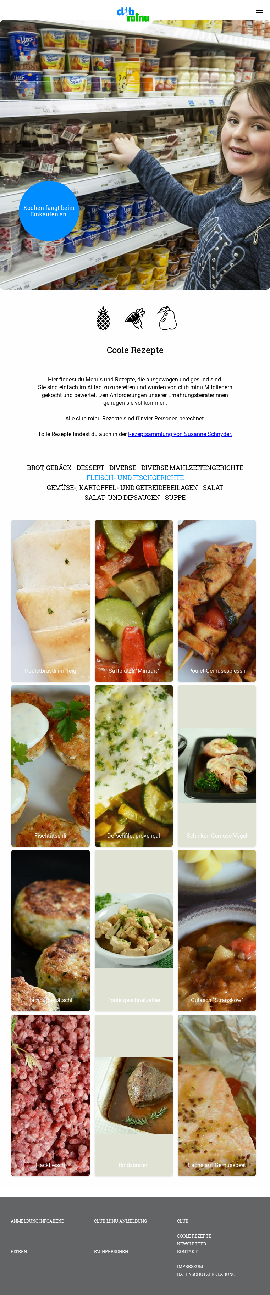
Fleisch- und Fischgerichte (135, 477)
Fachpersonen (111, 1251)
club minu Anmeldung (120, 1221)
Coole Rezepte (194, 1236)
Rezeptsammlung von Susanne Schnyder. (180, 434)
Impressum (190, 1266)
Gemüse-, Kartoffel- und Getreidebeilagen (122, 487)
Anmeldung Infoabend (37, 1221)
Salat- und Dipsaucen (122, 497)
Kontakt (187, 1251)
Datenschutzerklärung (206, 1274)
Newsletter (191, 1243)
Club (182, 1221)
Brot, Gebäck (49, 467)
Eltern (19, 1251)
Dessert (90, 467)
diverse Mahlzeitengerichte (192, 467)
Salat (213, 487)
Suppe (175, 497)
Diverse (122, 467)
